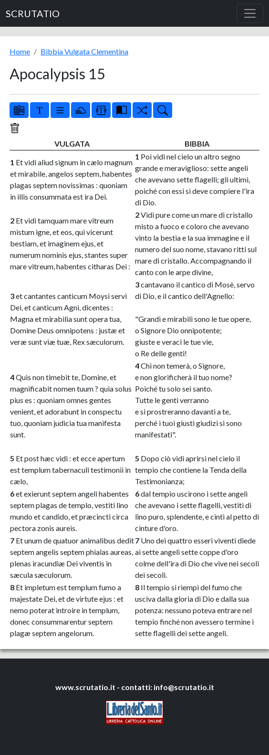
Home (20, 51)
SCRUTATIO (33, 13)
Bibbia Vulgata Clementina (84, 51)
